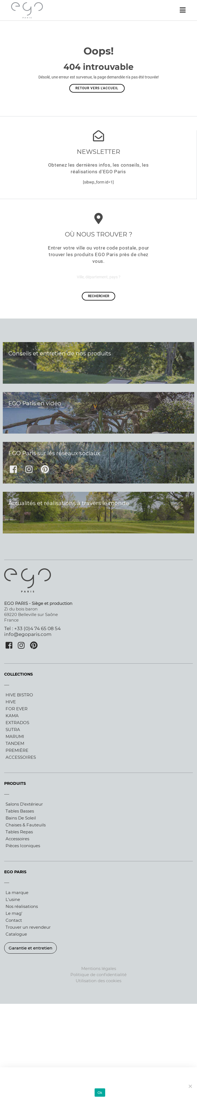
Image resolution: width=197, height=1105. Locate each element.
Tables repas (19, 831)
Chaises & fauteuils (26, 825)
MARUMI (15, 736)
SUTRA (13, 729)
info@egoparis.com (27, 634)
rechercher (98, 296)
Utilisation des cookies (98, 980)
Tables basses (20, 811)
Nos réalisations (22, 906)
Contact (14, 920)
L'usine (13, 899)
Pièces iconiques (23, 845)
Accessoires (17, 838)
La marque (17, 892)
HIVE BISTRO (19, 694)
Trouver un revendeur (28, 927)
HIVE (11, 701)
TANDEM (15, 743)
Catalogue (16, 934)
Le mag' (14, 913)
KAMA (12, 715)
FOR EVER (17, 708)
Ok (99, 1093)
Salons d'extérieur (24, 804)
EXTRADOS (17, 722)
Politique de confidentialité (98, 974)
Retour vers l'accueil (97, 88)
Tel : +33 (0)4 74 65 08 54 (32, 628)
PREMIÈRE (17, 750)
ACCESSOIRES (21, 757)
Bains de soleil (21, 818)
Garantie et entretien (30, 948)
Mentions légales (98, 968)
